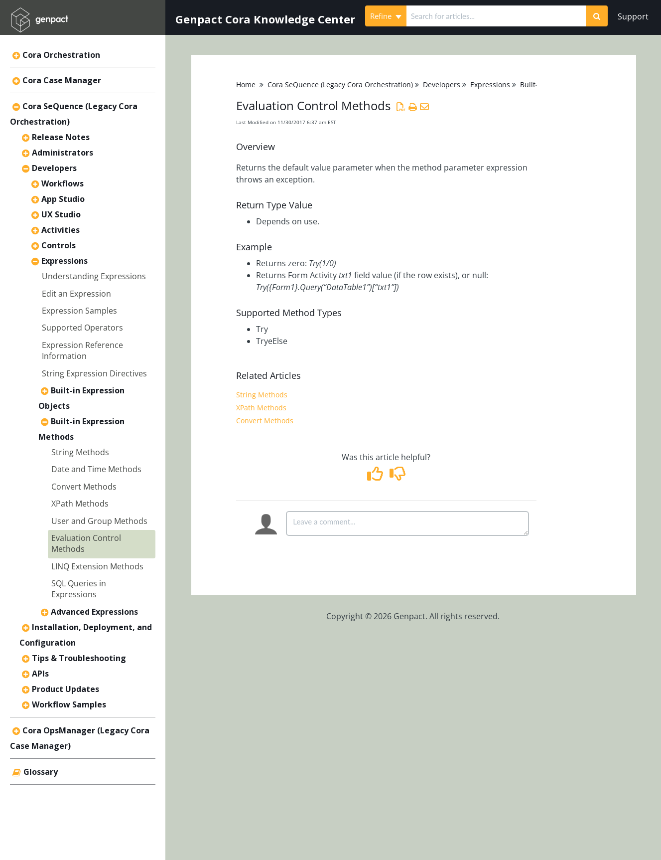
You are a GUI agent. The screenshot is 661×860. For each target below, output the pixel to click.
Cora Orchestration (61, 54)
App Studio (63, 198)
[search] (496, 15)
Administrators (62, 152)
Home (246, 84)
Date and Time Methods (96, 469)
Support (633, 16)
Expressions (64, 260)
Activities (60, 229)
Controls (58, 245)
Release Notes (61, 137)
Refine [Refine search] (385, 16)
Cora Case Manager (61, 80)
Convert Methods (84, 486)
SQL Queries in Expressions (78, 589)
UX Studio (61, 214)
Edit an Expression (76, 293)
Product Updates (65, 689)
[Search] (597, 15)
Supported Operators (82, 327)
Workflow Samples (69, 704)
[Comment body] (407, 523)
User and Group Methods (99, 521)
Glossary (40, 771)
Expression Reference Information (82, 350)
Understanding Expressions (94, 276)
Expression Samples (79, 310)
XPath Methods (80, 503)
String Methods (80, 452)
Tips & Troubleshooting (79, 658)
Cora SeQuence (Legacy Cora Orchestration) (340, 84)
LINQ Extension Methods (97, 566)
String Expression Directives (94, 373)
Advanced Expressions (94, 611)
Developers (54, 168)
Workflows (62, 183)
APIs (40, 673)
